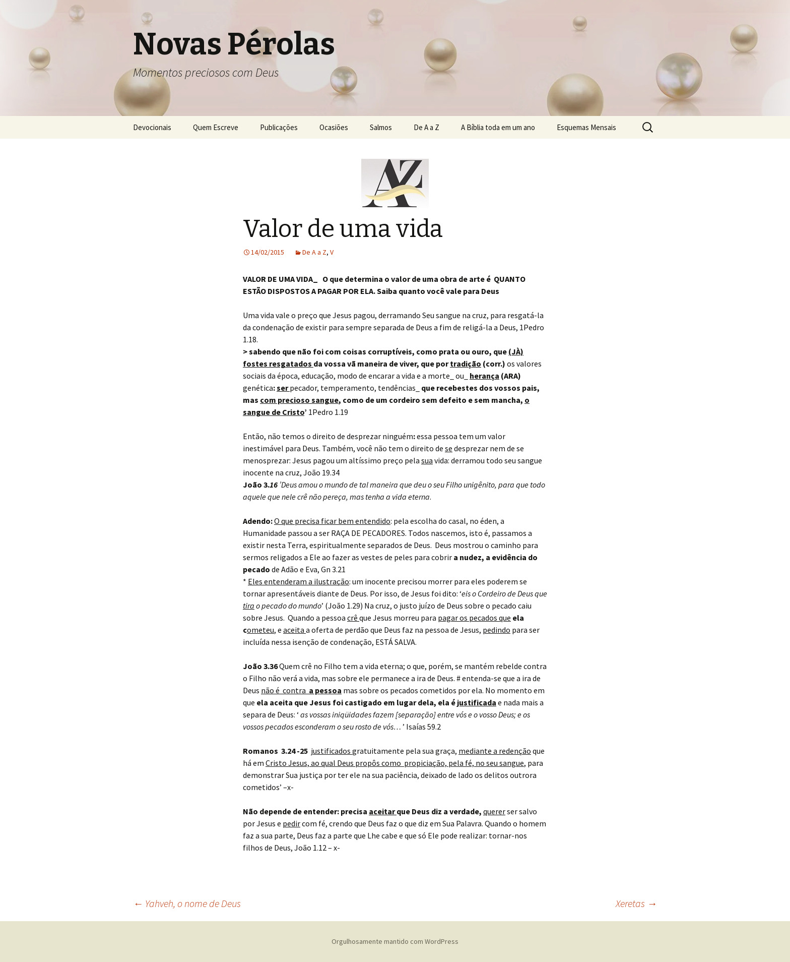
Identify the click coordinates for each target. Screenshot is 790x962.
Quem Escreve (215, 127)
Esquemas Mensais (586, 127)
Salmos (381, 127)
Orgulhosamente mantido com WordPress (395, 941)
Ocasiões (333, 127)
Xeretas (636, 903)
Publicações (279, 127)
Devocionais (152, 127)
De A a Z (426, 127)
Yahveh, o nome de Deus (187, 903)
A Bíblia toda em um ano (498, 127)
